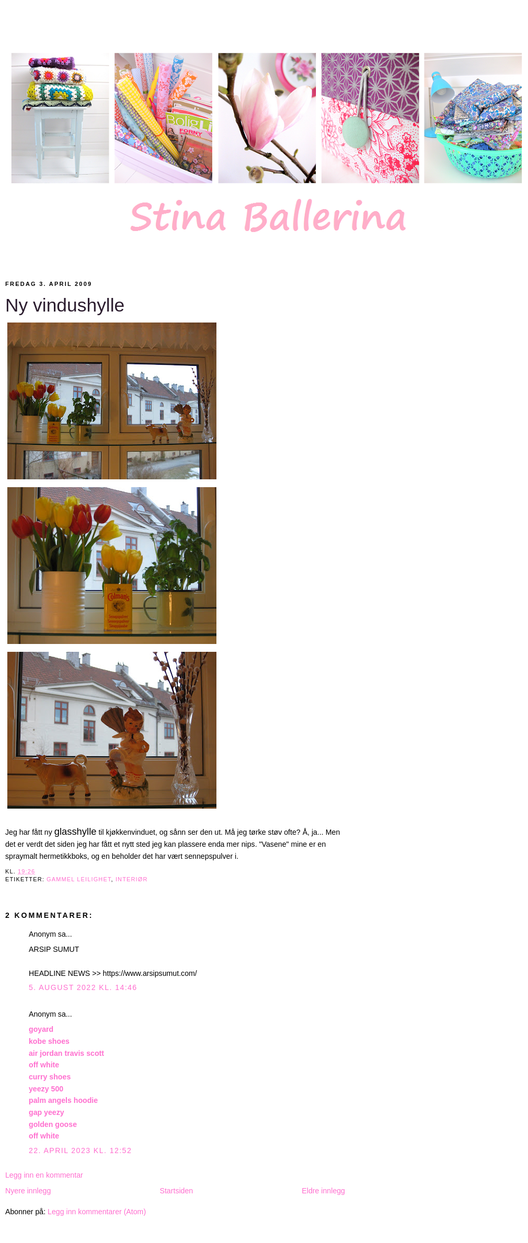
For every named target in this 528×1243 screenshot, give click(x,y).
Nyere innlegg (28, 1191)
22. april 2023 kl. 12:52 (80, 1150)
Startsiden (176, 1191)
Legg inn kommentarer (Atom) (97, 1211)
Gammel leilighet (79, 879)
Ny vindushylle (64, 305)
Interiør (132, 879)
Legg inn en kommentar (44, 1175)
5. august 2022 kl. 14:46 (83, 987)
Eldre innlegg (323, 1191)
